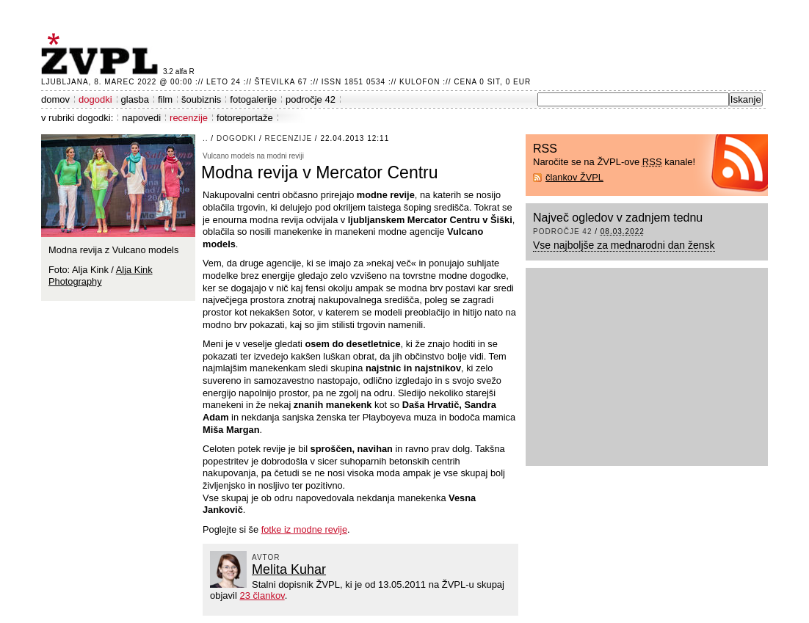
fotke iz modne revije (304, 529)
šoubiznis (201, 99)
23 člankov (261, 595)
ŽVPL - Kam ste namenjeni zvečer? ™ (102, 54)
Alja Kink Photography (100, 276)
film (165, 99)
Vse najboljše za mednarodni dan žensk (624, 245)
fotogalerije (253, 99)
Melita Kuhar (289, 569)
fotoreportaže (245, 117)
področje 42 (310, 99)
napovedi (141, 117)
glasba (135, 99)
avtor (266, 557)
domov (55, 99)
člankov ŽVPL (574, 177)
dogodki (95, 99)
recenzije (189, 117)
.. (205, 138)
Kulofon (419, 82)
